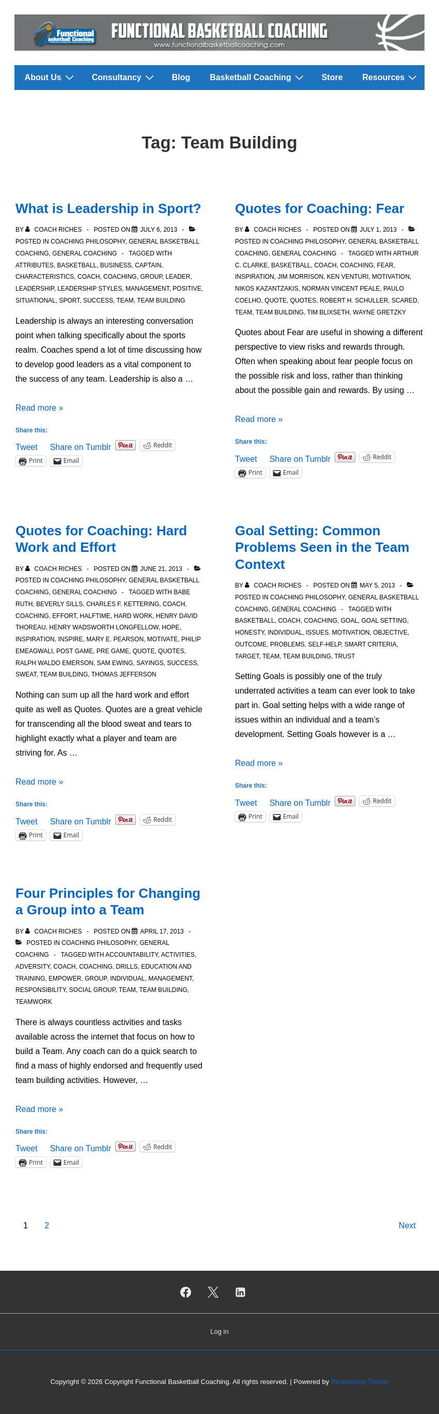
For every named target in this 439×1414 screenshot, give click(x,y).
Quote (275, 300)
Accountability (131, 954)
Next (407, 1225)
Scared (404, 300)
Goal (349, 620)
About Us (50, 77)
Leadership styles (89, 288)
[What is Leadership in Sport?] (158, 229)
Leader (178, 276)
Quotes (303, 300)
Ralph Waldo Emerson (54, 663)
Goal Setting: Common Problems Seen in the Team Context (322, 547)
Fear (385, 265)
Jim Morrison (300, 276)
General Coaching (84, 253)
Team (124, 300)
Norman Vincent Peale (341, 288)
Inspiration (254, 276)
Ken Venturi (348, 276)
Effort (64, 616)
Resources (391, 77)
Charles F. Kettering (122, 604)
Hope (171, 627)
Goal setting (384, 620)
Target (247, 656)
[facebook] (186, 1292)
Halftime (95, 616)
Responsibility (40, 990)
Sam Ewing (115, 663)
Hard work (133, 616)
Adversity (32, 966)
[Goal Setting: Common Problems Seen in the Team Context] (377, 585)
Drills (127, 966)
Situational (35, 300)
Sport (69, 300)
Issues (317, 632)
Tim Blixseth (328, 312)
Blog (181, 77)
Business (116, 265)
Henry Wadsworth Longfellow (104, 627)
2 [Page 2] (46, 1225)
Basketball (77, 265)
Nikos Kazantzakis (267, 288)
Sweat (25, 674)
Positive (187, 288)
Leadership (34, 288)
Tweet (26, 446)
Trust (345, 656)
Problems (287, 644)
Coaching (120, 276)
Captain (148, 265)
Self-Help (324, 644)
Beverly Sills (59, 604)
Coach (88, 276)
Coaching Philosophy (88, 241)
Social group (92, 990)
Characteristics (44, 276)
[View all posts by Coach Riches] (54, 229)
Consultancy (124, 77)
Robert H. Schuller (354, 300)
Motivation (391, 276)
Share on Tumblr (80, 446)
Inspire (70, 639)
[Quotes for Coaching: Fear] (378, 229)
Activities (178, 954)
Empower (65, 978)
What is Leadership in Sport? (108, 208)
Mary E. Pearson (115, 639)
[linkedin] (240, 1292)
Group (151, 276)
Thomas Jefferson (123, 674)
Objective (390, 632)
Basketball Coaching (258, 77)
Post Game (74, 651)
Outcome (250, 644)
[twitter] (213, 1292)
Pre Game (113, 651)
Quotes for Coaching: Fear (319, 208)
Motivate (162, 639)
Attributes (34, 265)
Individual (285, 632)
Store (332, 77)
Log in (219, 1331)
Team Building (161, 300)
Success (98, 300)
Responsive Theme (360, 1382)
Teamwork (33, 1001)
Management (147, 288)
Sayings (149, 663)
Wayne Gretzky (379, 312)
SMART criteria (370, 644)
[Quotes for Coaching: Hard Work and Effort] (161, 569)
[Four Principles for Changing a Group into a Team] (161, 931)
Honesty (249, 632)
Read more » (39, 407)
